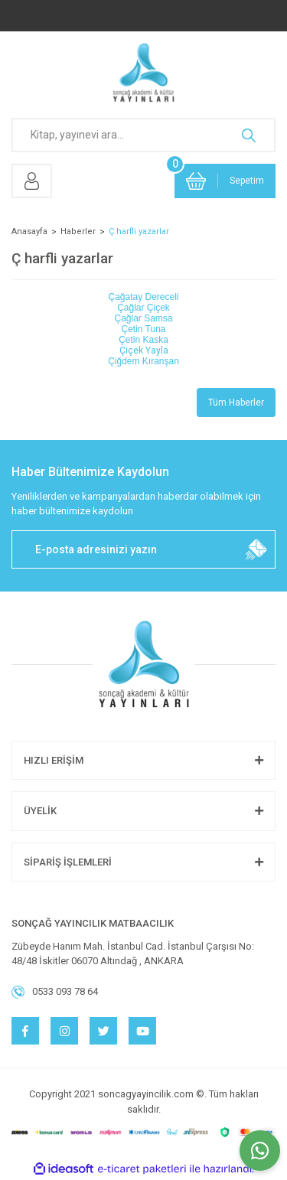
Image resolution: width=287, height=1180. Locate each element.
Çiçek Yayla (143, 350)
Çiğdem (143, 361)
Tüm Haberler (236, 402)
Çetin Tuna (143, 329)
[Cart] (225, 181)
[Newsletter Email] (143, 549)
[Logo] (143, 72)
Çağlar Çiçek (143, 307)
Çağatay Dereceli (143, 297)
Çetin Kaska (143, 339)
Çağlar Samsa (143, 318)
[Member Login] (31, 181)
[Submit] (256, 549)
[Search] (143, 135)
